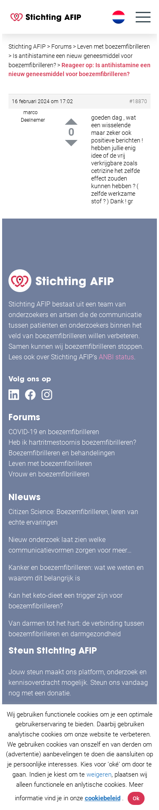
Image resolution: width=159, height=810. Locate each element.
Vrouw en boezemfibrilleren (48, 474)
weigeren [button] (99, 774)
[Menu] (143, 17)
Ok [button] (136, 798)
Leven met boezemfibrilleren (50, 464)
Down (71, 143)
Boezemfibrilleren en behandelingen (61, 453)
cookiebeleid (102, 798)
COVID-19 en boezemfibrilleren (53, 432)
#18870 (138, 101)
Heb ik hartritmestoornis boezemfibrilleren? (72, 442)
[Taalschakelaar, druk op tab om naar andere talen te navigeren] (119, 17)
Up (71, 121)
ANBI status (116, 357)
